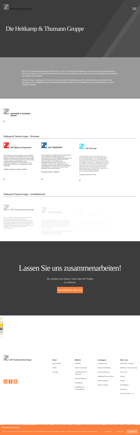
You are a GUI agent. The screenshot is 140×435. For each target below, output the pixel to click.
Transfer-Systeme (103, 380)
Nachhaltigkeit (124, 385)
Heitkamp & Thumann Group (128, 367)
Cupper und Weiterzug (104, 367)
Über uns (124, 360)
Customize (108, 431)
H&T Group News (125, 393)
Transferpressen (102, 363)
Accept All (132, 431)
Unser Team (123, 372)
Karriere (122, 380)
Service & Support (103, 385)
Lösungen (55, 372)
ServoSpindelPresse (104, 372)
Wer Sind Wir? (56, 363)
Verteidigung (78, 383)
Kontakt (122, 376)
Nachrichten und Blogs (127, 363)
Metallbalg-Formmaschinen (106, 376)
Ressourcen (123, 389)
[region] (70, 430)
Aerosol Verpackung (81, 367)
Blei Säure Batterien (81, 378)
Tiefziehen (78, 363)
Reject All (120, 431)
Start (54, 360)
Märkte (54, 367)
